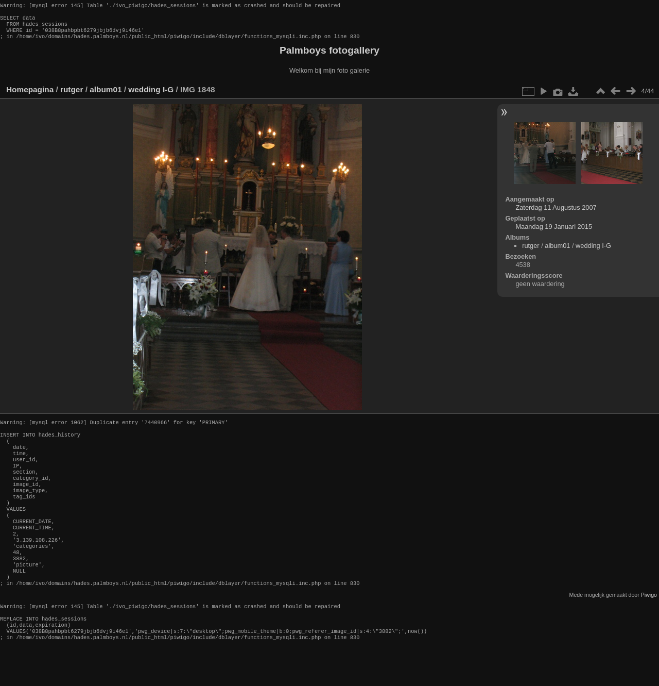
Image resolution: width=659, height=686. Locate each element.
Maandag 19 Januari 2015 (553, 233)
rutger (71, 95)
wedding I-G (151, 95)
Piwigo (649, 629)
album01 (106, 95)
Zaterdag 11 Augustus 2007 (555, 213)
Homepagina (30, 95)
